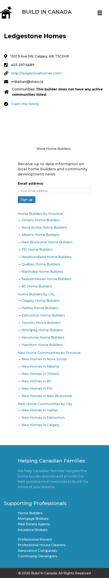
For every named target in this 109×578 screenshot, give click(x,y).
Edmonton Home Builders (43, 315)
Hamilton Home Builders (42, 345)
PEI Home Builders (37, 249)
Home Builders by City (36, 294)
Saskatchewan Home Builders (46, 279)
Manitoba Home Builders (42, 272)
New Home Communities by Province (49, 353)
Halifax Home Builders (39, 308)
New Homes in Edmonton (43, 418)
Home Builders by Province (40, 214)
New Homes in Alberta (40, 366)
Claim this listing (25, 104)
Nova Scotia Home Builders (44, 227)
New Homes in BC (36, 381)
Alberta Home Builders (40, 235)
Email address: (31, 183)
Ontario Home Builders (40, 220)
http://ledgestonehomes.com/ (36, 73)
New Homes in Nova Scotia (44, 359)
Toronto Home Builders (41, 323)
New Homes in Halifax (39, 410)
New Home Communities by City (45, 404)
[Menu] (100, 13)
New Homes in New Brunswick (46, 396)
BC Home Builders (36, 286)
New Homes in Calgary (40, 425)
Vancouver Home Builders (42, 337)
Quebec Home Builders (40, 264)
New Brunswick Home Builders (47, 242)
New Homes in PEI (36, 389)
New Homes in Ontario (40, 374)
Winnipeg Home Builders (42, 330)
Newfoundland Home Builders (46, 257)
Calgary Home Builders (40, 301)
